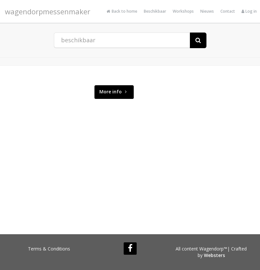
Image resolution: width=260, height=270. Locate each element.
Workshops (183, 11)
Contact (227, 11)
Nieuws (207, 11)
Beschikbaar (155, 11)
